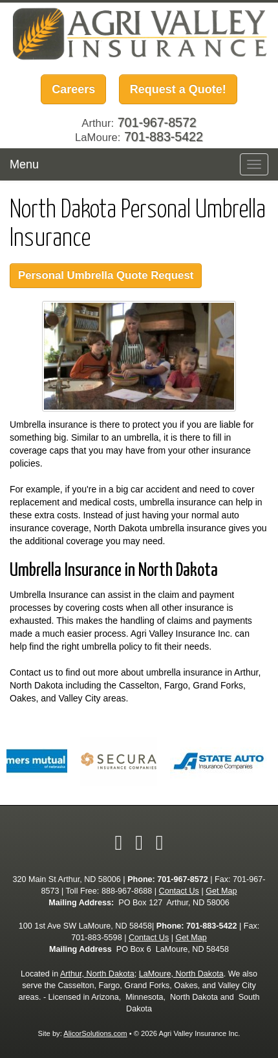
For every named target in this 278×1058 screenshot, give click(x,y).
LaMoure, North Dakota (181, 973)
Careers (73, 89)
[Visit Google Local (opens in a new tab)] (159, 842)
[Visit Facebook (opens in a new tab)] (118, 842)
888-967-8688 (127, 891)
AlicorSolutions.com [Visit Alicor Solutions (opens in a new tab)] (95, 1033)
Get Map (221, 891)
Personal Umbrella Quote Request (105, 275)
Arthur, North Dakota (97, 973)
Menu (24, 164)
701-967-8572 (182, 879)
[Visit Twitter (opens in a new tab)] (139, 842)
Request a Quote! (178, 89)
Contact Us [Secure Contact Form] (179, 891)
